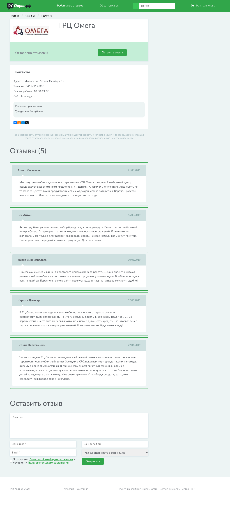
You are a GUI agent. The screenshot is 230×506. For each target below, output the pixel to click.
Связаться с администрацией (177, 489)
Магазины (30, 15)
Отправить (93, 461)
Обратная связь (109, 5)
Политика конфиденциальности (137, 489)
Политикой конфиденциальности (51, 459)
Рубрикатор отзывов (70, 5)
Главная (15, 15)
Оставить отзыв (112, 52)
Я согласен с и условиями (44, 461)
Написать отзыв (205, 5)
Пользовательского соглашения (48, 462)
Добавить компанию (76, 489)
